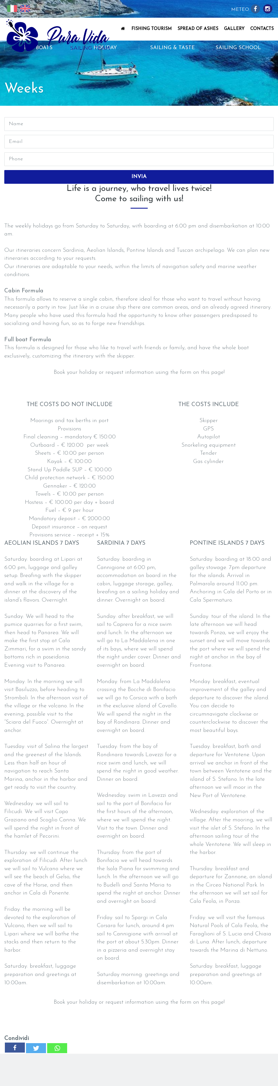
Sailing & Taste (172, 48)
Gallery (234, 29)
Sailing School (239, 48)
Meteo (240, 9)
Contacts (262, 29)
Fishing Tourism (151, 29)
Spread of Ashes (197, 29)
